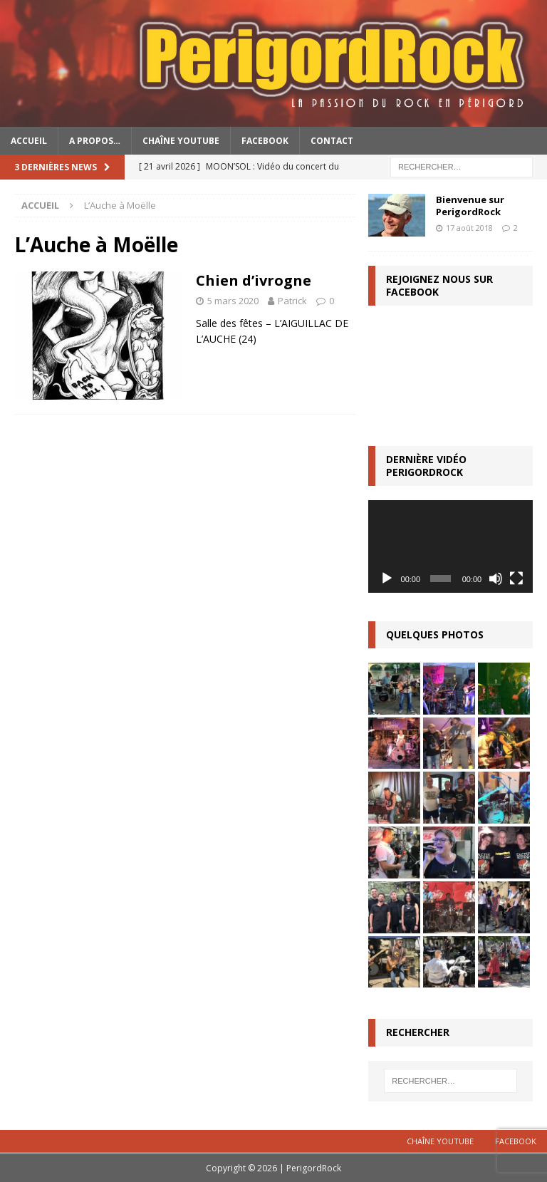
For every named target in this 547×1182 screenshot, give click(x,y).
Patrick (292, 300)
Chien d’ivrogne (253, 280)
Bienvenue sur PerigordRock (470, 205)
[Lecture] (387, 578)
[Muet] (496, 578)
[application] (450, 546)
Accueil (29, 141)
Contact (332, 141)
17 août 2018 (469, 227)
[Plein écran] (516, 578)
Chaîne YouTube (180, 141)
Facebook (264, 141)
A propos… (94, 141)
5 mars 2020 (233, 300)
